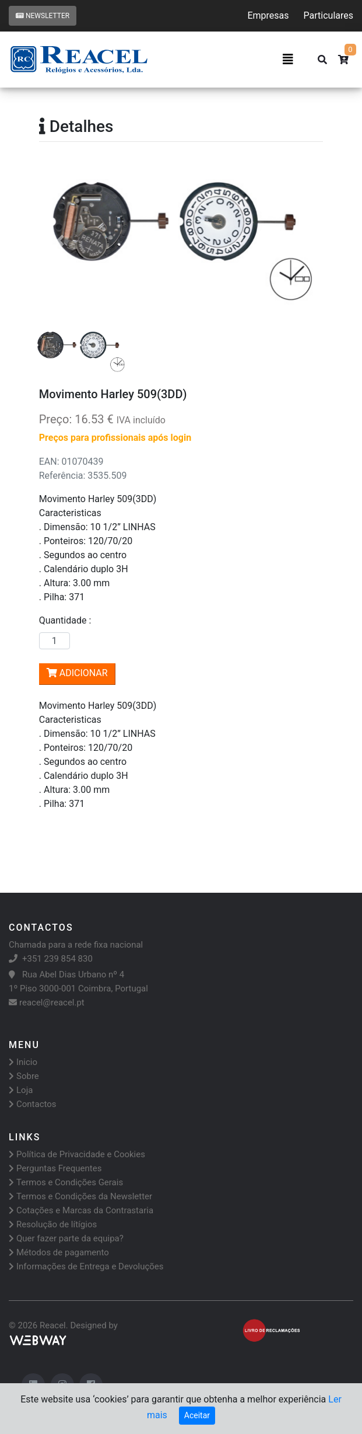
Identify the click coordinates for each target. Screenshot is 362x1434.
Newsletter (42, 16)
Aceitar (197, 1415)
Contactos (33, 1104)
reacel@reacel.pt (47, 1002)
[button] (60, 241)
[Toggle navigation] (288, 59)
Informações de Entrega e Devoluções (86, 1266)
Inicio (23, 1062)
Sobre (24, 1076)
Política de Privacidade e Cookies (77, 1154)
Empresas (268, 15)
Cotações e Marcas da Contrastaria (81, 1210)
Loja (21, 1090)
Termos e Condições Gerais (66, 1182)
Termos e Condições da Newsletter (80, 1196)
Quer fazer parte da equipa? (66, 1238)
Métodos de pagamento (59, 1252)
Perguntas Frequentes (55, 1168)
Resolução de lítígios (53, 1224)
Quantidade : (67, 620)
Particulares (328, 15)
